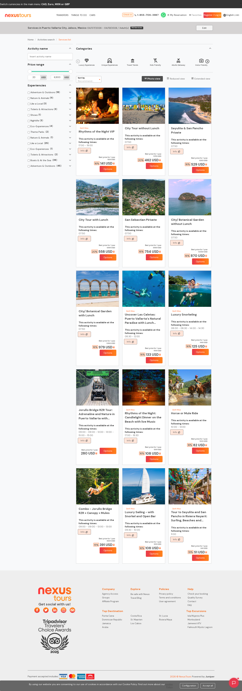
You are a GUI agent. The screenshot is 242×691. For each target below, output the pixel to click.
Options (108, 169)
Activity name (38, 49)
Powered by (203, 676)
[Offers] (97, 163)
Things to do (79, 15)
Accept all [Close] (208, 685)
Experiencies (37, 85)
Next (207, 61)
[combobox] (88, 79)
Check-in (127, 14)
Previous (78, 61)
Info (83, 150)
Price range (36, 65)
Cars (92, 15)
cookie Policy (169, 686)
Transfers (62, 15)
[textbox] (88, 79)
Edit (204, 27)
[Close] (241, 3)
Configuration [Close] (189, 685)
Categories (84, 49)
